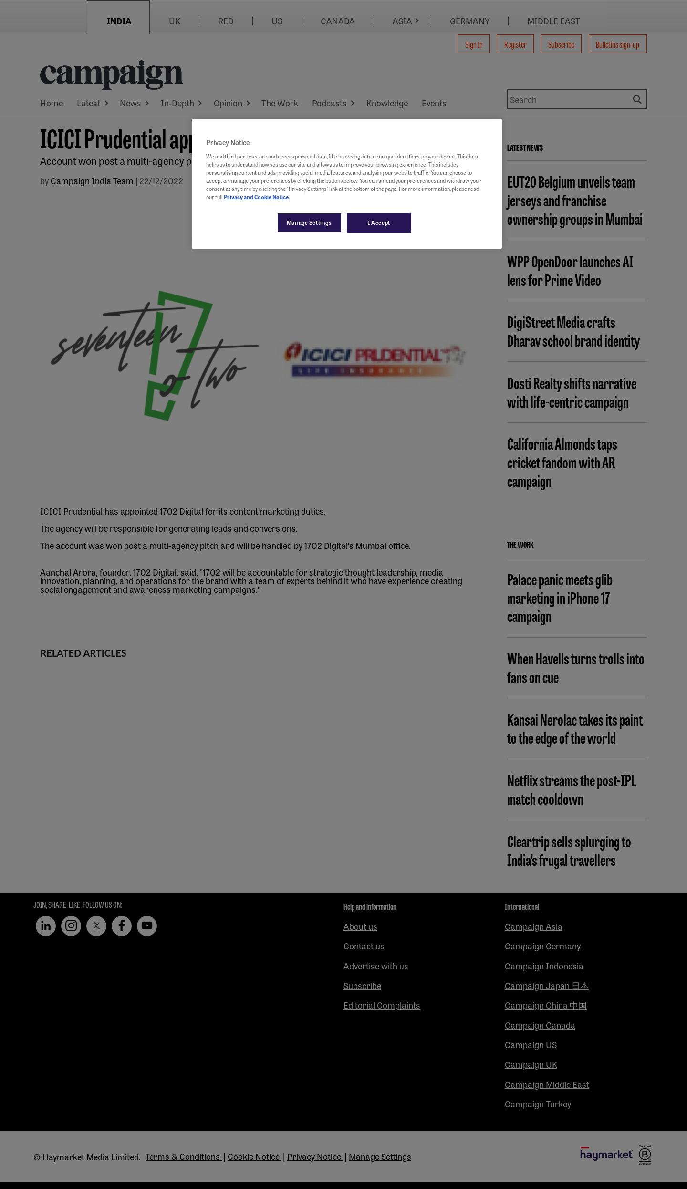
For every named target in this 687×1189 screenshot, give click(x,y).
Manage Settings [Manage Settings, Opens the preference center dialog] (309, 222)
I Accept (379, 222)
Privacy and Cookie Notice (256, 196)
